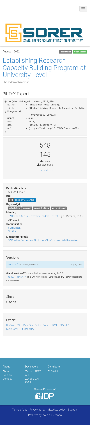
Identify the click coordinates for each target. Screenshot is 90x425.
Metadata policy (57, 409)
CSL (19, 325)
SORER (12, 231)
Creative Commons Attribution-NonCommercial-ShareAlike (42, 240)
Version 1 (13, 264)
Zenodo (57, 415)
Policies (7, 375)
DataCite (28, 325)
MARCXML (12, 329)
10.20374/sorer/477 (16, 277)
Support (72, 409)
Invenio (46, 415)
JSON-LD (64, 325)
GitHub (53, 371)
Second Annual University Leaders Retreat (33, 216)
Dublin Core (41, 325)
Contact (7, 378)
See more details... (45, 170)
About (6, 371)
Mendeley (27, 329)
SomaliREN (14, 227)
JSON (53, 325)
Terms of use (19, 409)
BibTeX (10, 325)
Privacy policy (37, 409)
